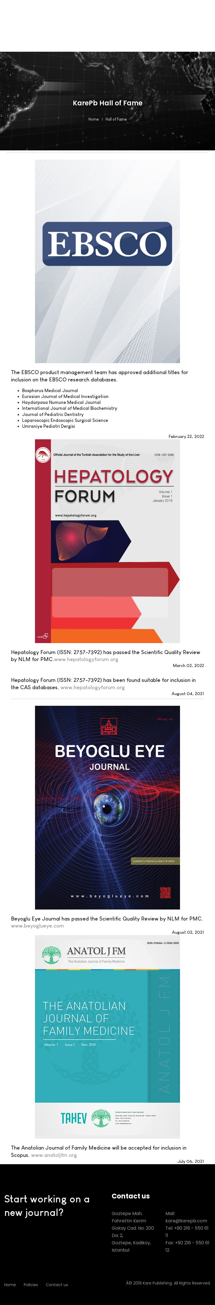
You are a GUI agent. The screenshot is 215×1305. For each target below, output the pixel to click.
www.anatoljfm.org (54, 1155)
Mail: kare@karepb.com (186, 1217)
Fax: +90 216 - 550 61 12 (187, 1246)
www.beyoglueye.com (37, 926)
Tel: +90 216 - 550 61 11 (187, 1232)
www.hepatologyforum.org (86, 659)
